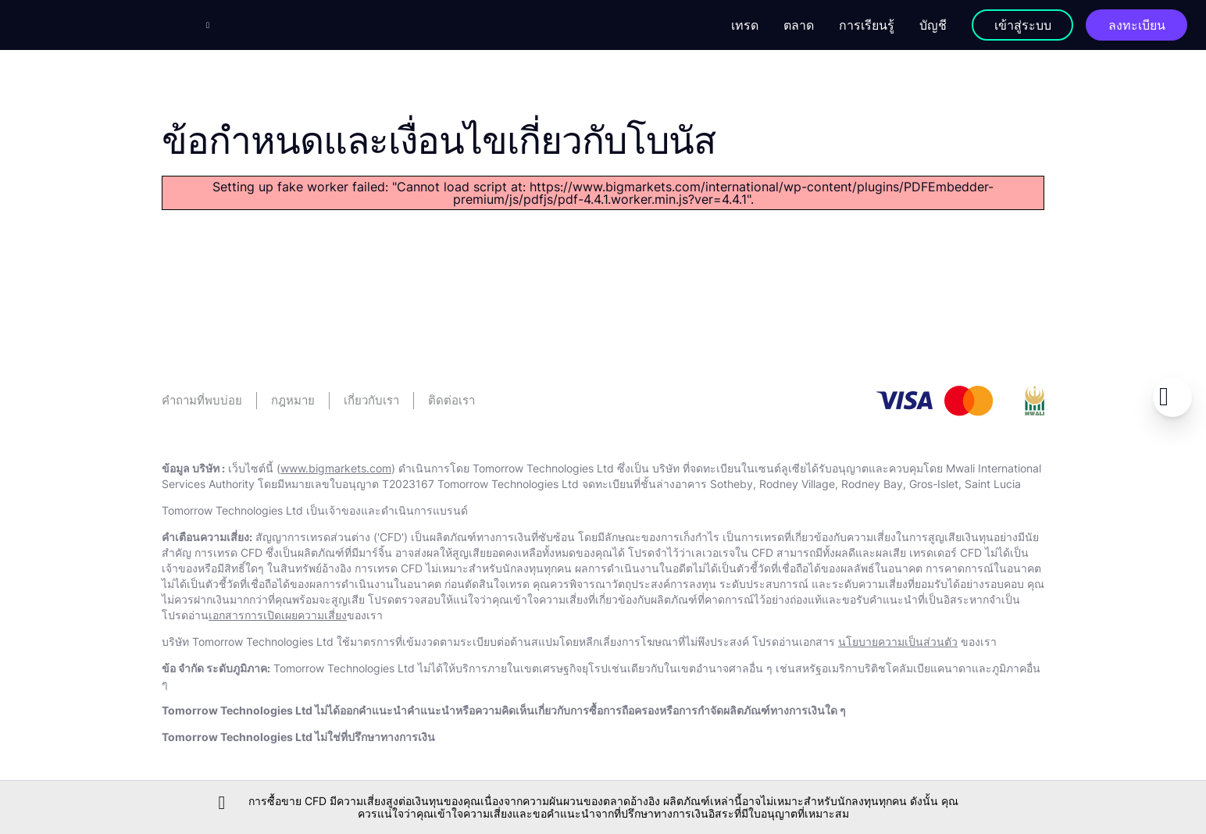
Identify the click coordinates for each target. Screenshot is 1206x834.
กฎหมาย (293, 400)
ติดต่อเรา (451, 400)
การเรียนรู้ (866, 25)
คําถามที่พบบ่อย (202, 400)
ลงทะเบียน (1136, 25)
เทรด (744, 25)
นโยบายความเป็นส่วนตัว (898, 641)
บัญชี (933, 25)
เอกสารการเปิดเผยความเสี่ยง (278, 615)
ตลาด (798, 25)
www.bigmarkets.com (335, 468)
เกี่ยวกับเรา (371, 400)
